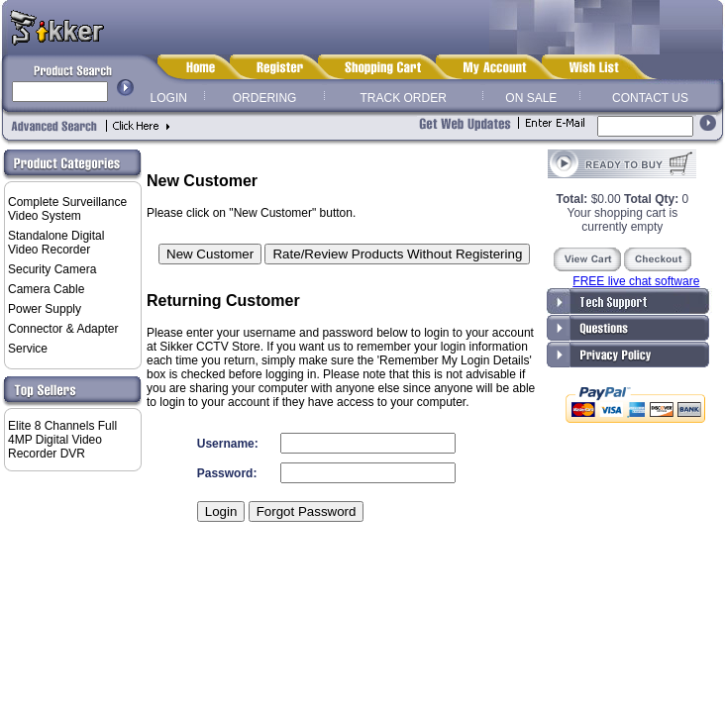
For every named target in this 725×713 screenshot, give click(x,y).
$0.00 (590, 199)
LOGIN (169, 98)
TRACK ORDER (404, 98)
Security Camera (52, 269)
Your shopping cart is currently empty (623, 220)
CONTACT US (650, 98)
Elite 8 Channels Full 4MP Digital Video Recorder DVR (62, 439)
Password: (227, 473)
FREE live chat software (635, 281)
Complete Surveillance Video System (67, 209)
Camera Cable (46, 289)
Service (28, 349)
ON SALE (531, 98)
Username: (228, 444)
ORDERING (265, 98)
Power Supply (44, 309)
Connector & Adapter (63, 329)
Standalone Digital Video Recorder (56, 242)
